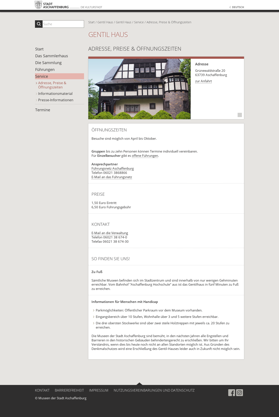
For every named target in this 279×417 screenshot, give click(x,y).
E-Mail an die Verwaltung (110, 233)
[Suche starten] (38, 24)
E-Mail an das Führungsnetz (112, 177)
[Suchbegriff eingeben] (63, 24)
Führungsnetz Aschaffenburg (113, 168)
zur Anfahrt (203, 81)
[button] (219, 15)
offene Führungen (145, 155)
